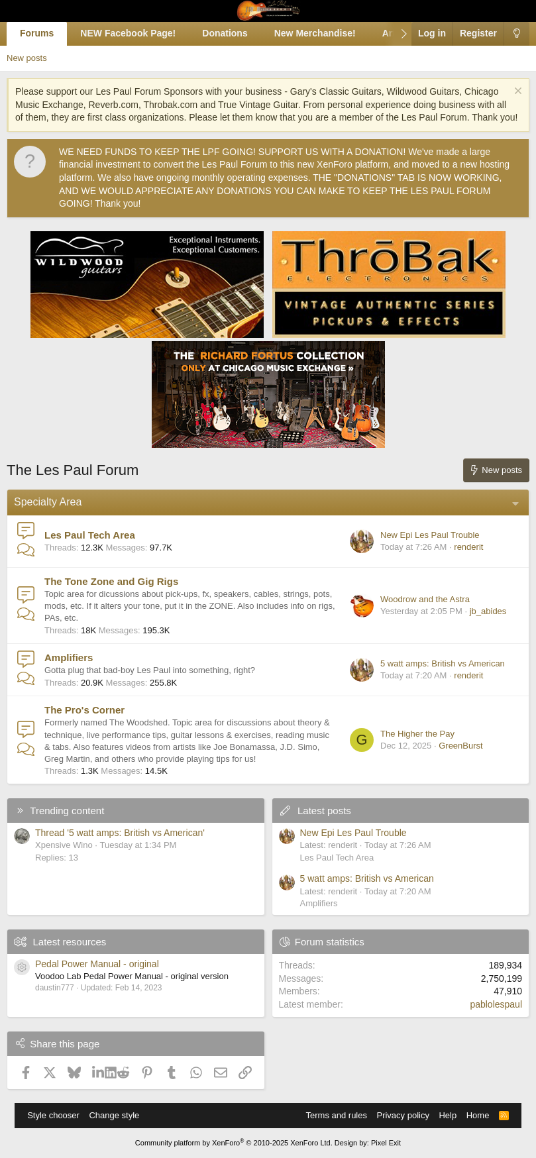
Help (447, 1115)
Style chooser (53, 1115)
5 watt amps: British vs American (442, 663)
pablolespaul (496, 1004)
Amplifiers (68, 657)
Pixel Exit (386, 1143)
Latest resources (69, 941)
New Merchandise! (315, 33)
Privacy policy (402, 1115)
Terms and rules (336, 1115)
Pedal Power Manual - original (97, 964)
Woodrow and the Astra (425, 599)
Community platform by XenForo (234, 1143)
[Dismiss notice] (516, 92)
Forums (37, 33)
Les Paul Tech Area (89, 535)
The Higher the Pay (417, 734)
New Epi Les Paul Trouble (430, 535)
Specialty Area (47, 501)
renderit (468, 547)
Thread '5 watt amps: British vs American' (120, 832)
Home (478, 1115)
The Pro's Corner (84, 709)
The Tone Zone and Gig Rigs (111, 581)
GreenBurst (460, 746)
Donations (224, 33)
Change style (114, 1115)
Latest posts (324, 810)
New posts (27, 58)
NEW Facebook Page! (128, 33)
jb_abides (488, 611)
